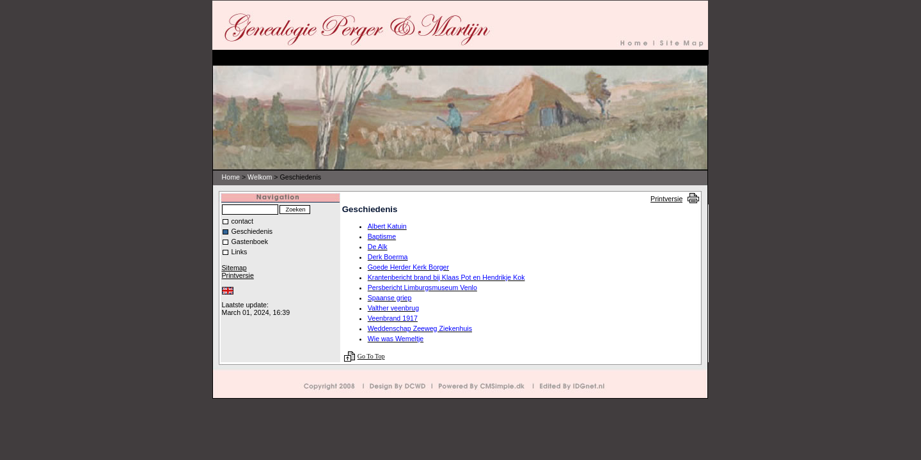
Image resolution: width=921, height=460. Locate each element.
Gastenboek (250, 241)
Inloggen (233, 298)
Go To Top (371, 356)
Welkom (260, 177)
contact (242, 221)
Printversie (666, 199)
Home (231, 177)
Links (240, 252)
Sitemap (234, 268)
